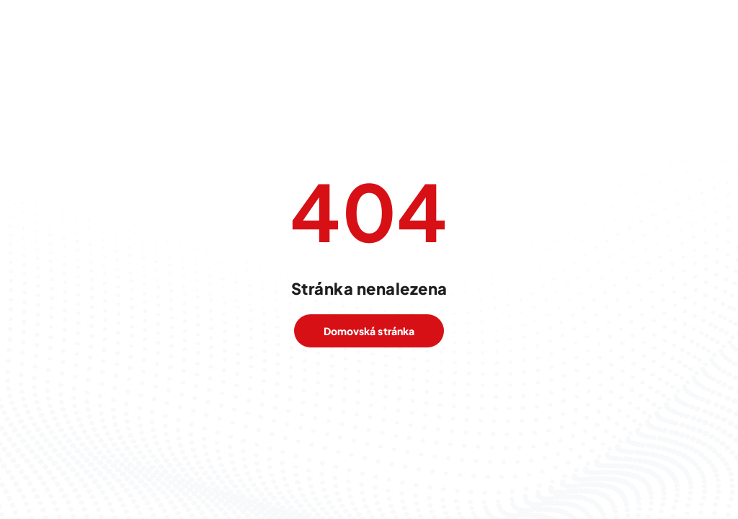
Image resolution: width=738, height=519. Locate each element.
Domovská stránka (369, 330)
